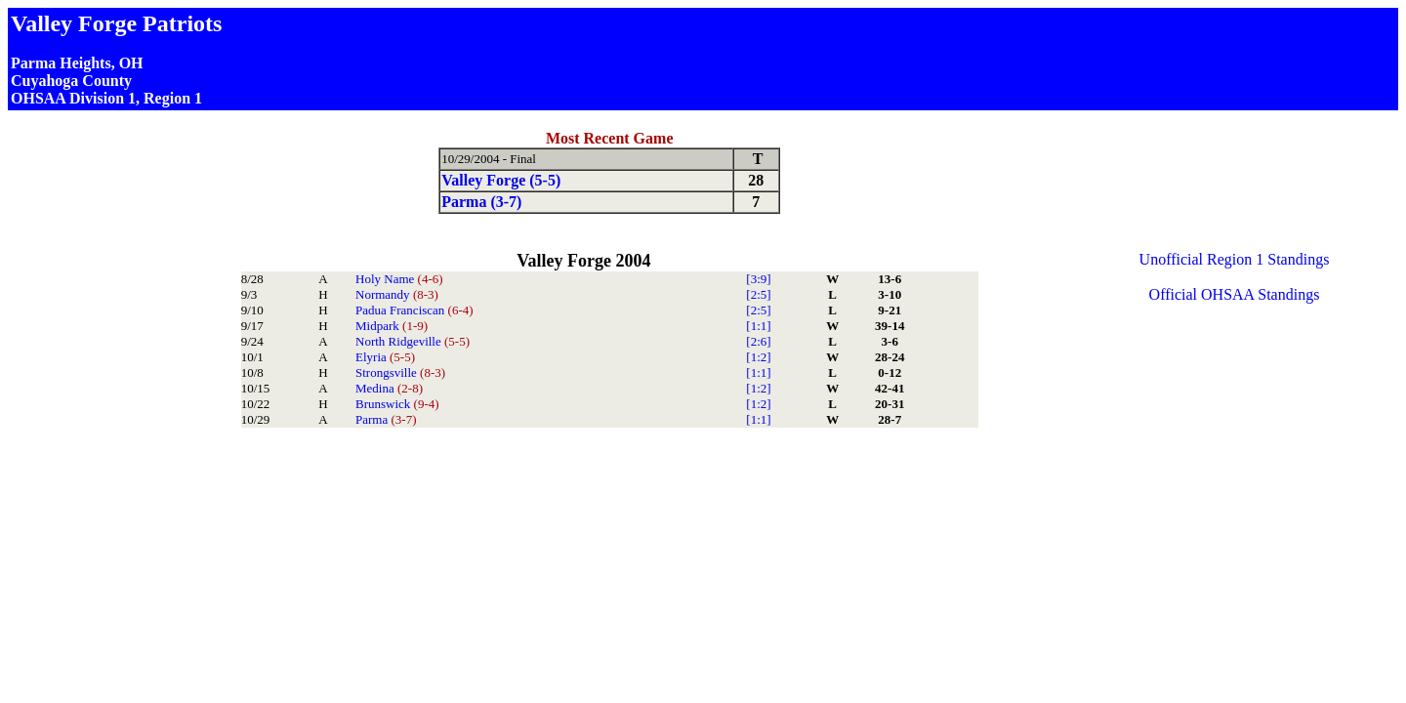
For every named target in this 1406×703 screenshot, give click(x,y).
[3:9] (758, 278)
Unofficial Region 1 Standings (1234, 259)
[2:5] (758, 294)
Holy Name (399, 278)
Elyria (385, 357)
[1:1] (758, 325)
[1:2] (758, 357)
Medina (389, 388)
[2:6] (758, 341)
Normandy (396, 294)
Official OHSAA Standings (1234, 294)
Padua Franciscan (414, 310)
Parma (385, 419)
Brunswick (397, 403)
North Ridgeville (412, 341)
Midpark (391, 325)
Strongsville (400, 372)
